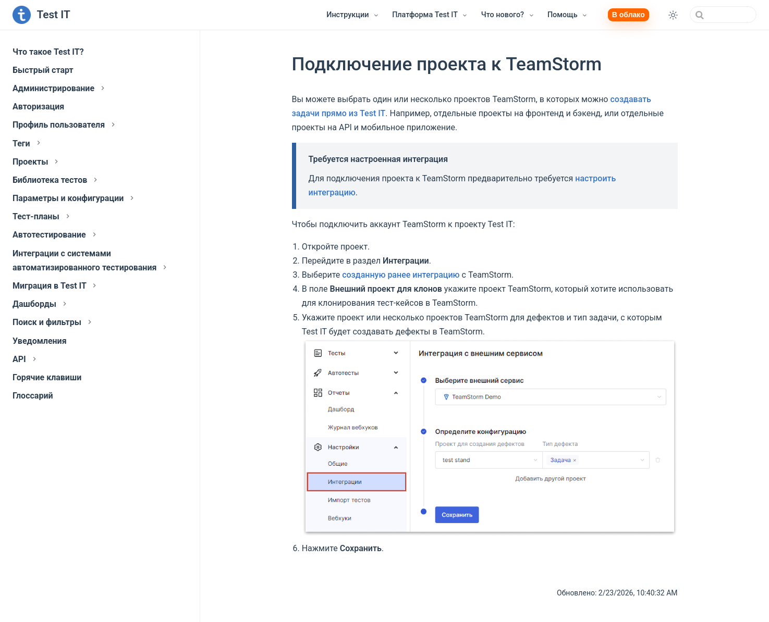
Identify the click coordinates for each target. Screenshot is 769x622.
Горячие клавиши (47, 377)
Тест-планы (42, 216)
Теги (28, 143)
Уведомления (40, 341)
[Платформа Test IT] (430, 15)
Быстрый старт (43, 70)
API (26, 359)
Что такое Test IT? (48, 52)
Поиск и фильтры (53, 322)
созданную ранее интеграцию (400, 275)
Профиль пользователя (65, 125)
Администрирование (60, 88)
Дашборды (41, 304)
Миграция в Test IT (56, 286)
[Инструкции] (353, 15)
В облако (628, 14)
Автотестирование (56, 235)
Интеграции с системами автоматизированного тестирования (91, 260)
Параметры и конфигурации (74, 198)
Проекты (36, 162)
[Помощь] (567, 15)
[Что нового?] (508, 15)
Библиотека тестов (56, 180)
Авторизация (38, 106)
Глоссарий (33, 396)
